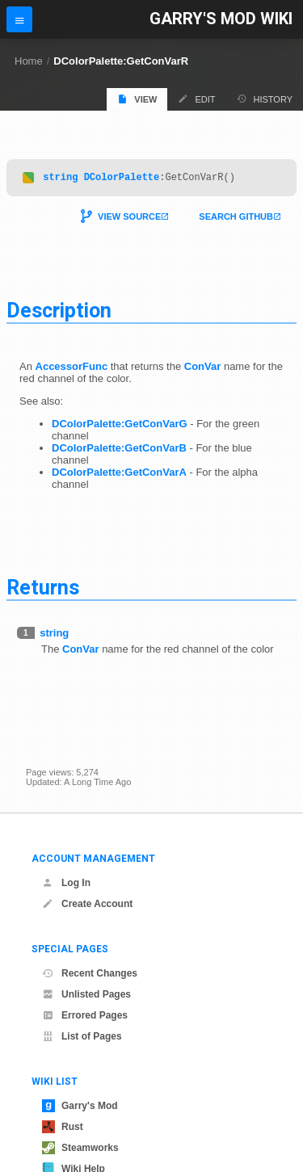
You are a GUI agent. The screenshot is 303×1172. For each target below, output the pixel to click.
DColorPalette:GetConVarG (119, 426)
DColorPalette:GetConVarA (119, 474)
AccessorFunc (72, 369)
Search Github (236, 219)
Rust (62, 1126)
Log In (66, 882)
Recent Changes (89, 973)
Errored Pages (85, 1015)
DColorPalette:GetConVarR (120, 61)
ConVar (202, 369)
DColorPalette (122, 179)
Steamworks (80, 1147)
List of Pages (82, 1036)
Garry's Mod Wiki (220, 19)
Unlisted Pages (86, 994)
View (137, 99)
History (265, 99)
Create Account (87, 903)
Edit (196, 99)
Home (29, 61)
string (60, 179)
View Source (129, 219)
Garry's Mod (80, 1105)
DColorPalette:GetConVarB (119, 450)
